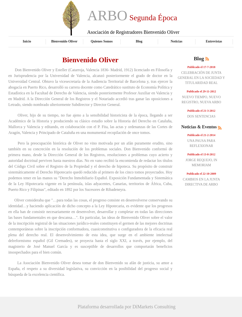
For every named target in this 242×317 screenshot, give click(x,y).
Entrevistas (214, 41)
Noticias (176, 41)
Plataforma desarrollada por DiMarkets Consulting (126, 306)
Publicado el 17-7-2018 (201, 67)
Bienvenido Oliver (64, 41)
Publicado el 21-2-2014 (201, 135)
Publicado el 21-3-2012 (201, 110)
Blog (139, 41)
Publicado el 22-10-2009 (201, 173)
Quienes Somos (102, 41)
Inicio (27, 41)
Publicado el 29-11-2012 (201, 91)
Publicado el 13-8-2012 (201, 154)
